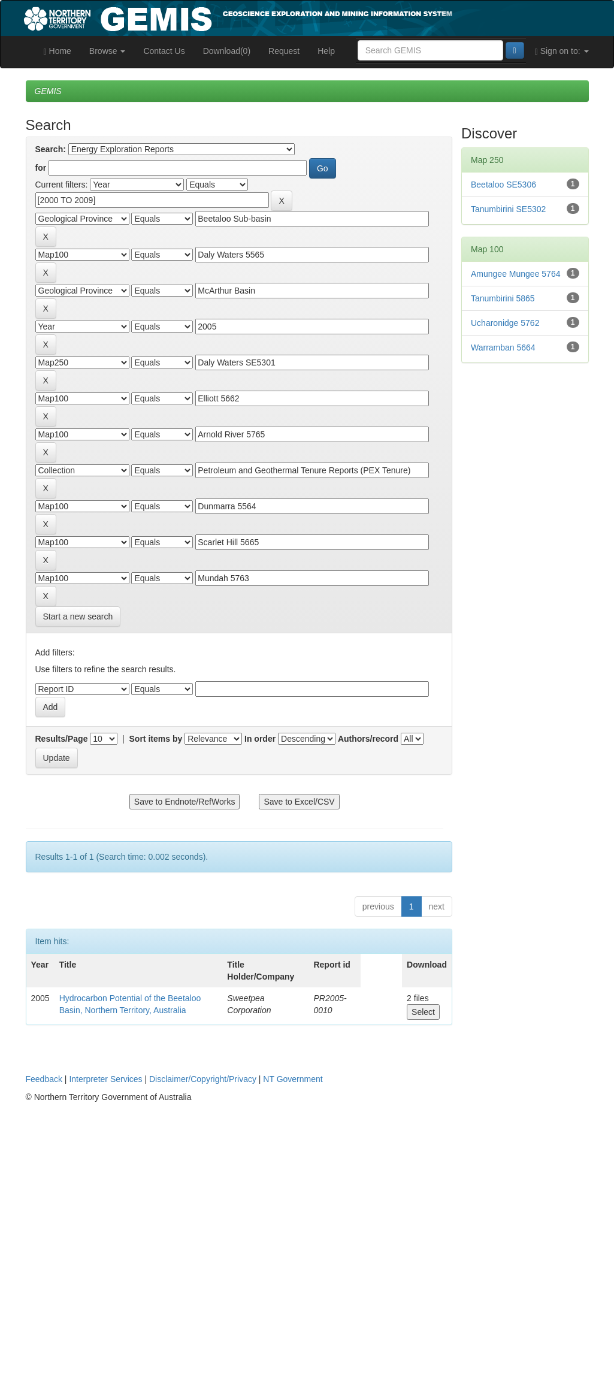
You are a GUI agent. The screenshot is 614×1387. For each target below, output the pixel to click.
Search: (50, 149)
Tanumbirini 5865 (503, 298)
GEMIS (48, 91)
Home (57, 51)
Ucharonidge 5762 (505, 323)
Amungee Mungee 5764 (515, 274)
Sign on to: (562, 51)
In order (260, 739)
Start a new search (78, 616)
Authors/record (368, 739)
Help (326, 51)
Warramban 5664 (503, 347)
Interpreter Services (105, 1079)
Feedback (44, 1079)
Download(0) (226, 51)
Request (284, 51)
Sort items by (156, 739)
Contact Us (163, 51)
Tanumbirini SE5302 (508, 209)
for (41, 168)
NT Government (292, 1079)
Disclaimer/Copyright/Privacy (202, 1079)
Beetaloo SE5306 (503, 184)
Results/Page (61, 739)
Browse (107, 51)
